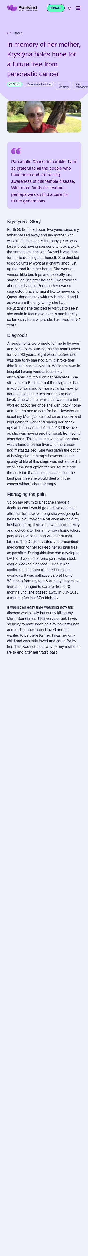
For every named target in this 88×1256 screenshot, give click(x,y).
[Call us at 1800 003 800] (69, 8)
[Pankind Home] (22, 8)
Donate (55, 8)
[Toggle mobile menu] (78, 8)
